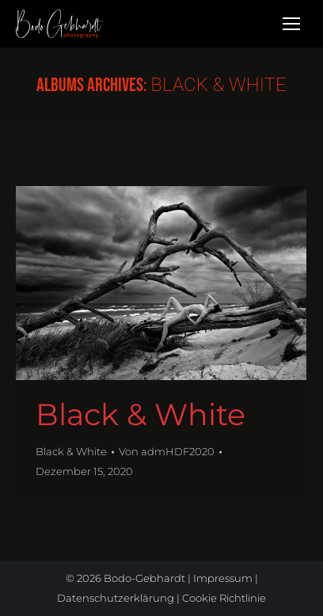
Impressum (223, 578)
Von (167, 451)
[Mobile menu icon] (291, 24)
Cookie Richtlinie (224, 597)
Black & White (140, 414)
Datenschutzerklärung (115, 597)
